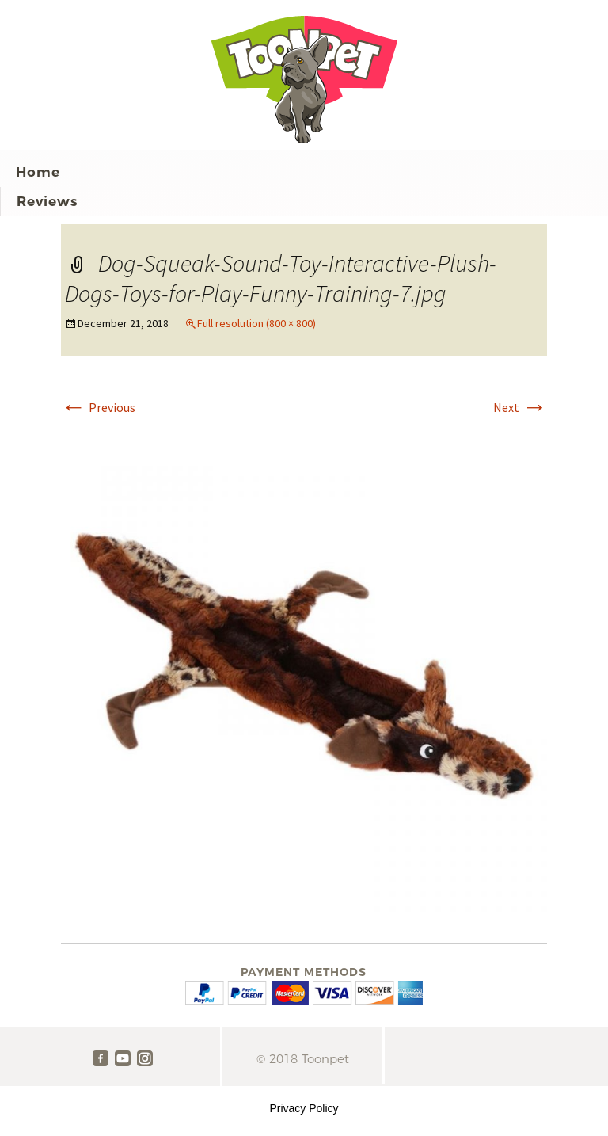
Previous (98, 407)
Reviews (47, 201)
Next (520, 407)
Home (38, 172)
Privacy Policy (303, 1108)
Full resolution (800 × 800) (256, 323)
